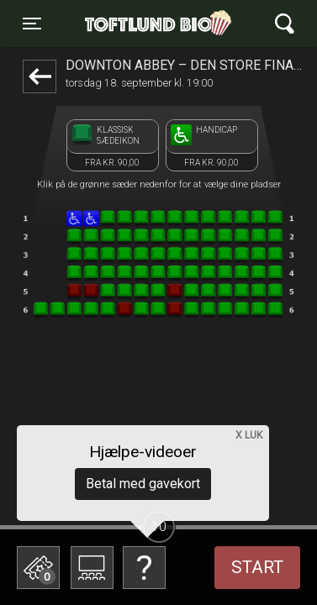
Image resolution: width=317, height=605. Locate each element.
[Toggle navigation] (32, 23)
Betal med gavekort (143, 484)
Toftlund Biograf (153, 23)
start (257, 567)
